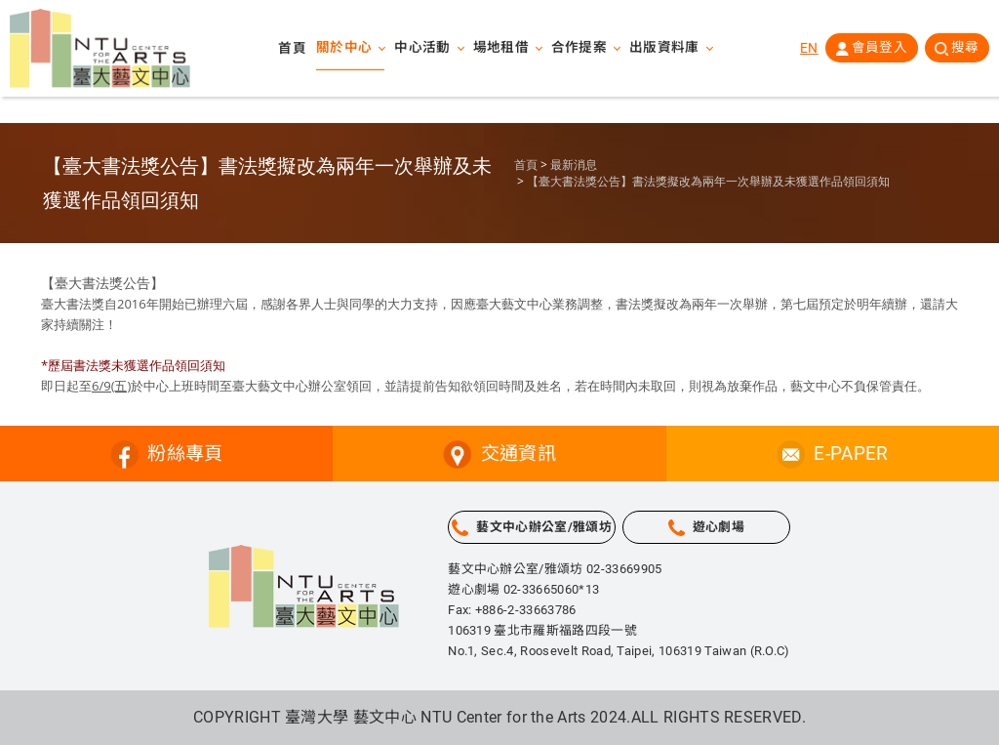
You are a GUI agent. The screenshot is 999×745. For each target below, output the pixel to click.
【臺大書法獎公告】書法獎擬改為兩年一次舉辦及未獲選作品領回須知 (708, 181)
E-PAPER (851, 453)
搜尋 (964, 48)
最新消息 (573, 165)
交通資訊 (518, 453)
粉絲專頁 (184, 453)
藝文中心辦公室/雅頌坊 (544, 526)
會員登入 (878, 48)
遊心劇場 (718, 526)
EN (808, 48)
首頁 (292, 49)
